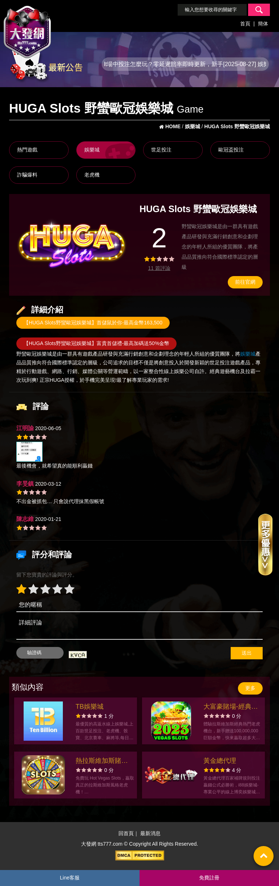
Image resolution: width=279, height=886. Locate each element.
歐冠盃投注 (231, 150)
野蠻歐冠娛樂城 (34, 354)
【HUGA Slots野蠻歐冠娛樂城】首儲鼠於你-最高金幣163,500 (93, 322)
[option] (71, 242)
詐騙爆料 (27, 175)
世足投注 (161, 150)
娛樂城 (92, 150)
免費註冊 (209, 878)
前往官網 (245, 282)
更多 (250, 688)
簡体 (263, 24)
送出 (247, 653)
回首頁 (126, 833)
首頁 (245, 24)
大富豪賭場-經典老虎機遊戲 (230, 707)
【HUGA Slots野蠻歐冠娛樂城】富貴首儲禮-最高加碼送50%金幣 (96, 343)
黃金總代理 (219, 760)
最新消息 (150, 833)
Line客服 (70, 878)
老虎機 (92, 175)
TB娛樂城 (90, 706)
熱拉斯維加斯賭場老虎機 (102, 761)
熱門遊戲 (27, 150)
